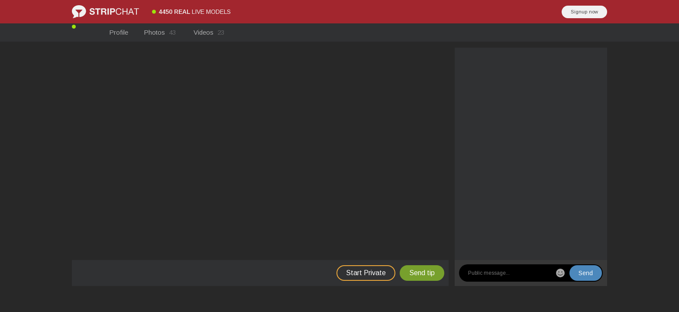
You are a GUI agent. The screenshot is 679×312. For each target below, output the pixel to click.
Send (586, 273)
